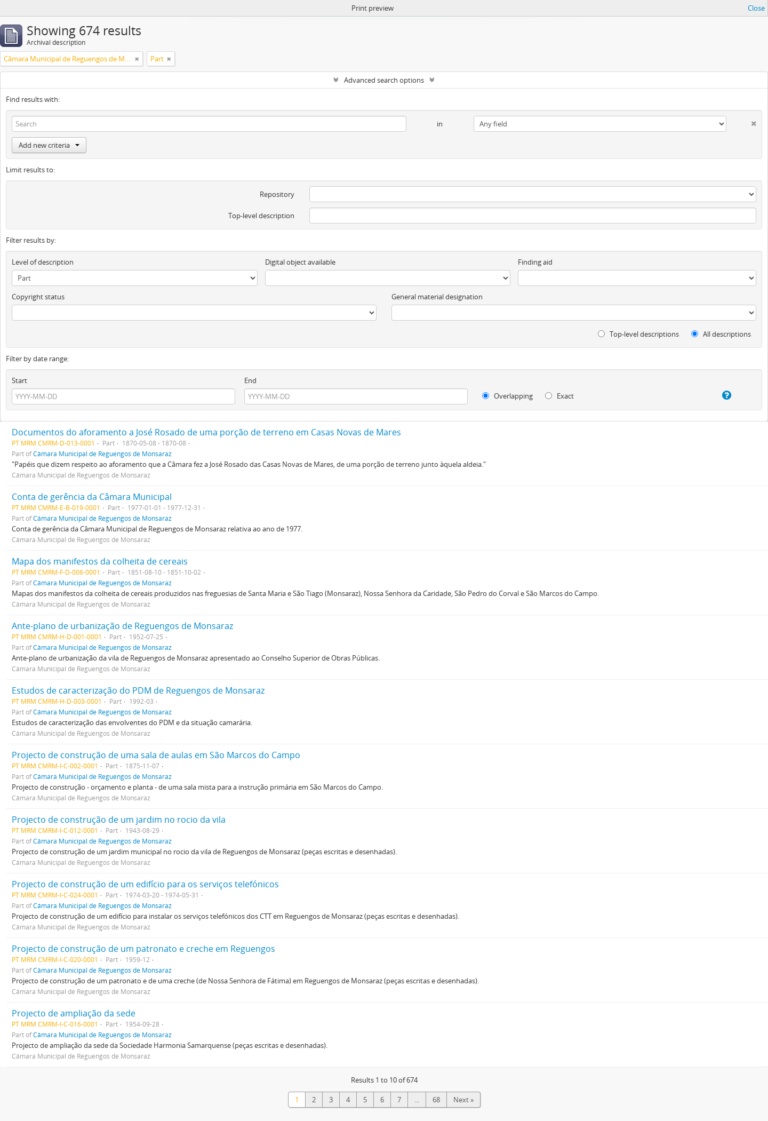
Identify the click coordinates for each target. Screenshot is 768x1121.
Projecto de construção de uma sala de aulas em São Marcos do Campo (156, 755)
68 (436, 1099)
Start (19, 380)
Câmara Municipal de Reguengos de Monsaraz (102, 453)
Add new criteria (49, 145)
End (250, 380)
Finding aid (535, 262)
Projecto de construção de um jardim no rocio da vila (119, 819)
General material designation (437, 296)
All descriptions (721, 334)
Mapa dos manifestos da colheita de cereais (100, 561)
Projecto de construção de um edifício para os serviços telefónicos (145, 884)
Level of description (43, 262)
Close (756, 8)
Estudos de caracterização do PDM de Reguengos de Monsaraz (138, 690)
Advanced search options (384, 80)
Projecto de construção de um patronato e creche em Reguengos (143, 949)
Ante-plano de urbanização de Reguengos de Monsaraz (122, 626)
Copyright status (38, 296)
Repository (277, 194)
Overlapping (507, 396)
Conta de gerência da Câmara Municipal (92, 497)
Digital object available (300, 262)
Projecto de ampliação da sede (73, 1013)
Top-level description (261, 215)
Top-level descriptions (638, 334)
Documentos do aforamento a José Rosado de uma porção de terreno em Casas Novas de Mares (206, 432)
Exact (559, 396)
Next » (463, 1099)
